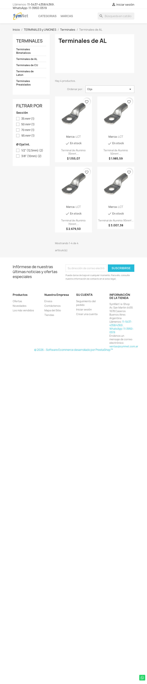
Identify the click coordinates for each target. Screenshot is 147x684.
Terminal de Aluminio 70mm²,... (73, 222)
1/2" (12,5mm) (32, 150)
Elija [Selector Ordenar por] (109, 89)
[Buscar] (116, 16)
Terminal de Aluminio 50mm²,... (115, 152)
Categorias (47, 16)
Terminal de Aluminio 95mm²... (115, 220)
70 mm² (28, 130)
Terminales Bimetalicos (23, 51)
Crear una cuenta (86, 314)
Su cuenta (84, 295)
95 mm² (28, 136)
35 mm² (28, 119)
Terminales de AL (26, 59)
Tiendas (49, 315)
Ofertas (17, 301)
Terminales (29, 41)
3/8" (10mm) (31, 156)
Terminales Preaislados (23, 82)
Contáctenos (52, 305)
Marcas (67, 16)
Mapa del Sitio (52, 310)
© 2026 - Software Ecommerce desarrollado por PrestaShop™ (73, 350)
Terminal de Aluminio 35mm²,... (73, 152)
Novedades (19, 305)
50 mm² (28, 124)
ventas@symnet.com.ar (123, 346)
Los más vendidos (23, 310)
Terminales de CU (27, 65)
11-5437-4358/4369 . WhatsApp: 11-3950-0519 (34, 6)
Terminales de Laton (25, 73)
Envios (48, 301)
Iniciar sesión (84, 309)
